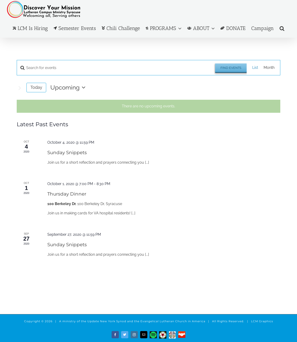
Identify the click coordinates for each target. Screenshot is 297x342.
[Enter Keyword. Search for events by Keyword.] (116, 67)
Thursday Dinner (66, 194)
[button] (282, 28)
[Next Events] (19, 88)
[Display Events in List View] (255, 67)
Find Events (230, 68)
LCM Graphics (262, 321)
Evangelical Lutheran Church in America (172, 321)
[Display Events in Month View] (269, 67)
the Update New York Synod (103, 321)
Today (36, 87)
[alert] (148, 106)
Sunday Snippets (67, 152)
